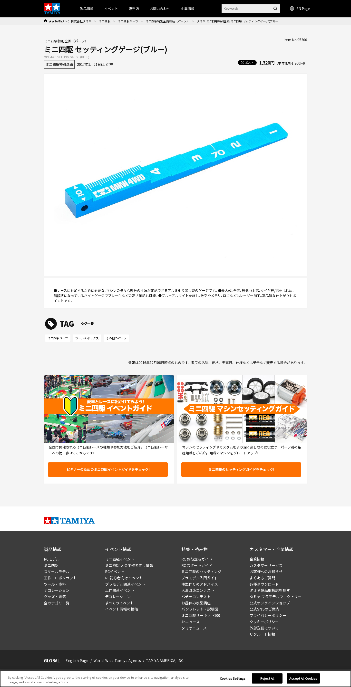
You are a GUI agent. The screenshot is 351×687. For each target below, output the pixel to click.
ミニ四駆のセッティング (201, 571)
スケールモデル (56, 571)
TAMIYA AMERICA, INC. (165, 660)
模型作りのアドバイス (199, 584)
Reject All (267, 678)
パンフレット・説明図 (199, 608)
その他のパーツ (116, 338)
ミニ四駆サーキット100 (200, 615)
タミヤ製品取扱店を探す (270, 590)
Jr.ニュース (190, 621)
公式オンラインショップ (270, 602)
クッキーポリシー (264, 621)
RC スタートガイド (196, 565)
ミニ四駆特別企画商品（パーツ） (167, 21)
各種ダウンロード (264, 584)
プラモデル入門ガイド (199, 577)
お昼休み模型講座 (196, 602)
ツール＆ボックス (87, 338)
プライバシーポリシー (268, 615)
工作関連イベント (119, 590)
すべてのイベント (119, 602)
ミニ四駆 (104, 21)
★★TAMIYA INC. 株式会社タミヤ (70, 21)
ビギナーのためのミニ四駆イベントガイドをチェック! (108, 469)
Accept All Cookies (303, 678)
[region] (175, 678)
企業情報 (257, 559)
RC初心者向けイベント (124, 577)
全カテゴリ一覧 (56, 602)
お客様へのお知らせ (266, 571)
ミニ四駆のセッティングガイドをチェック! (241, 469)
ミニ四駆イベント (119, 559)
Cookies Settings (232, 678)
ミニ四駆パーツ (128, 21)
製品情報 (87, 8)
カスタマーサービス (266, 565)
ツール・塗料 (55, 584)
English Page (77, 660)
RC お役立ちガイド (196, 559)
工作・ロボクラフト (60, 577)
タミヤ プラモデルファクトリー (276, 596)
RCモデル (51, 559)
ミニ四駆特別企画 (59, 64)
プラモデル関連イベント (125, 584)
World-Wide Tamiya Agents (117, 660)
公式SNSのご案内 (264, 608)
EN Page (300, 8)
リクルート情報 (262, 634)
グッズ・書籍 (55, 596)
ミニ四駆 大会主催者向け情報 (129, 565)
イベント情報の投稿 (121, 608)
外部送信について (264, 627)
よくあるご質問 (262, 577)
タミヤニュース (194, 627)
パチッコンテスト (196, 596)
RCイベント (114, 571)
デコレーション (56, 590)
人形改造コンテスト (197, 590)
